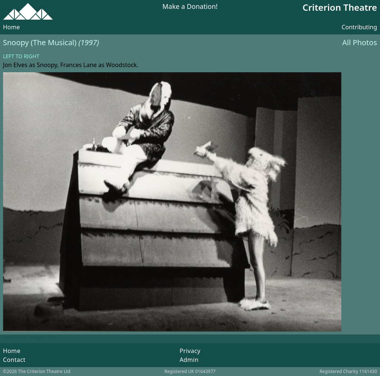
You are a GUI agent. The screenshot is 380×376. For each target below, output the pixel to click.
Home (11, 27)
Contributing (359, 27)
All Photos (359, 42)
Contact (14, 360)
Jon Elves (15, 65)
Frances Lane (78, 65)
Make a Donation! (190, 7)
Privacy (190, 351)
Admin (189, 360)
